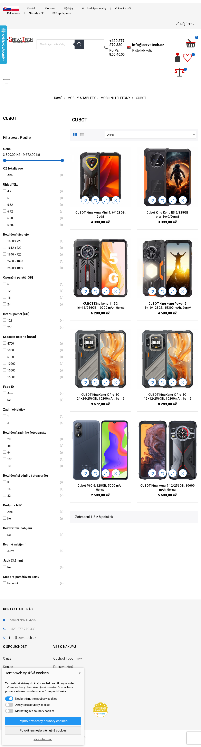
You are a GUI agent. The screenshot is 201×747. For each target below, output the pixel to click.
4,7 (32, 191)
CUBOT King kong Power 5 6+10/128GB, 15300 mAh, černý (167, 306)
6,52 (32, 205)
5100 (32, 357)
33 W (32, 551)
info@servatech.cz (148, 45)
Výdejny (68, 8)
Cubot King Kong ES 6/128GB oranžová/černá (167, 214)
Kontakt (32, 8)
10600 (32, 370)
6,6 (32, 198)
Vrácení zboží (123, 8)
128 (32, 321)
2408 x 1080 (32, 268)
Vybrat (151, 135)
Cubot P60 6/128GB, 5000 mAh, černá (100, 487)
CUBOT (10, 118)
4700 (32, 344)
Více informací (43, 739)
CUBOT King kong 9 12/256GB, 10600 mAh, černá (167, 487)
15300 (32, 377)
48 (32, 446)
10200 (32, 364)
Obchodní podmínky (94, 8)
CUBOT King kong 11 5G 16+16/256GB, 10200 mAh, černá (100, 306)
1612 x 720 (32, 248)
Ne (32, 400)
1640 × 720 (32, 255)
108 (32, 466)
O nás (7, 658)
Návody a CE (36, 13)
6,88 (32, 218)
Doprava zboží (63, 667)
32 (32, 496)
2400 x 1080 (32, 261)
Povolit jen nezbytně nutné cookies (43, 730)
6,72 (32, 212)
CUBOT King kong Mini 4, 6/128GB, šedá (100, 214)
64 (32, 453)
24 (32, 304)
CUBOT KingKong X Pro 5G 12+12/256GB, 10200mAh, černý (167, 397)
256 (32, 327)
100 (32, 459)
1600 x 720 (32, 241)
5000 (32, 350)
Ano (32, 175)
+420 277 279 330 (116, 43)
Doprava (50, 8)
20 (32, 439)
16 (32, 298)
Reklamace (13, 13)
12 (32, 291)
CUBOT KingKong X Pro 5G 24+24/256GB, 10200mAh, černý (100, 397)
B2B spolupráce (61, 13)
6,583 (32, 225)
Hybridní (32, 583)
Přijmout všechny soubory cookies (43, 721)
